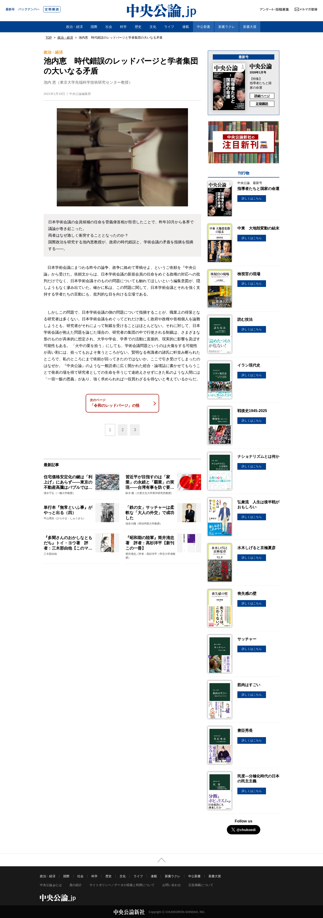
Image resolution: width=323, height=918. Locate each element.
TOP (49, 37)
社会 (108, 27)
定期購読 (262, 104)
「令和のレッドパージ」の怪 (121, 403)
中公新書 (203, 27)
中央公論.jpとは (51, 885)
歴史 (138, 27)
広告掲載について (200, 885)
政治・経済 (74, 27)
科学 (123, 27)
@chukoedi (243, 830)
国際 (94, 27)
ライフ (169, 27)
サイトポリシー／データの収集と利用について (122, 885)
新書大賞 (249, 27)
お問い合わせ (171, 885)
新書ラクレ (226, 27)
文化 (153, 27)
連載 (185, 27)
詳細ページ (262, 96)
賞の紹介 (75, 885)
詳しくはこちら (252, 198)
